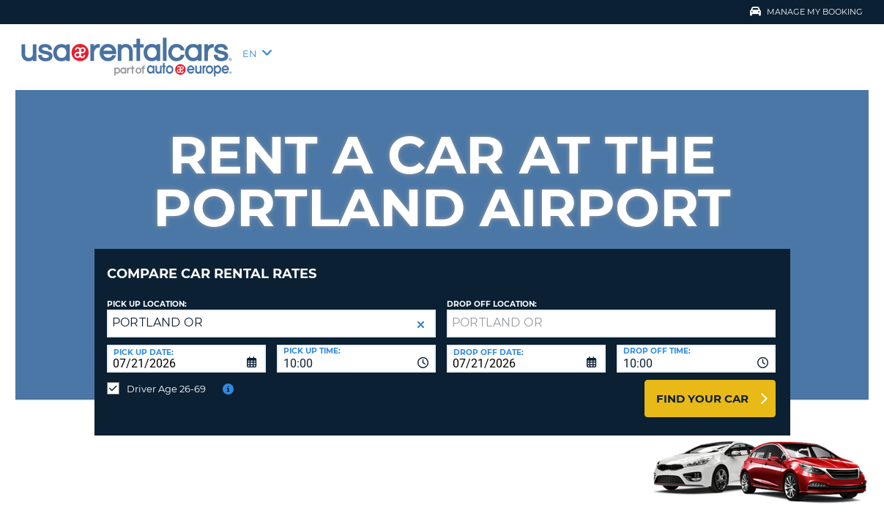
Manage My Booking (806, 12)
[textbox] (611, 312)
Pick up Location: (147, 293)
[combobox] (356, 347)
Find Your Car (702, 388)
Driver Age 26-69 (166, 378)
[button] (421, 313)
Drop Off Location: (492, 293)
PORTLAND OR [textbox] (157, 311)
